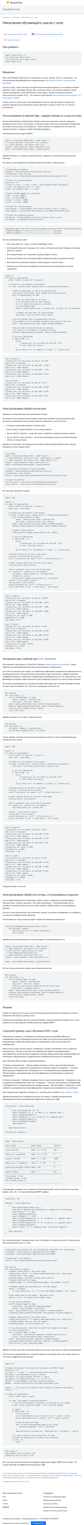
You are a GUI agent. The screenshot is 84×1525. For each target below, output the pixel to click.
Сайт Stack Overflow (50, 1504)
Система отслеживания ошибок (54, 1497)
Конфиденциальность (30, 1519)
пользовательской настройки (65, 95)
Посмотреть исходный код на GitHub (47, 34)
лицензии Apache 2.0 (34, 1475)
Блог (4, 1497)
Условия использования (11, 1519)
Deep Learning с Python (69, 1092)
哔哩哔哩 (6, 1507)
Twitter (5, 1504)
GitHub (5, 1500)
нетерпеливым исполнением (57, 664)
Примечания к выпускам (52, 1500)
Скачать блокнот (12, 40)
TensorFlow (6, 17)
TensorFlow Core (11, 9)
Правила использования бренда (55, 1507)
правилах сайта (68, 1475)
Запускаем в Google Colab (15, 34)
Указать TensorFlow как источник (55, 1511)
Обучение (16, 17)
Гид (36, 17)
